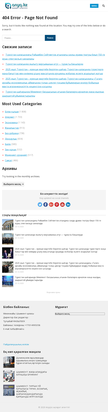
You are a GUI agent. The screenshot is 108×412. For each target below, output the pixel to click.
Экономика (11, 122)
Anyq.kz (49, 407)
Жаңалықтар (12, 127)
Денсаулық (11, 138)
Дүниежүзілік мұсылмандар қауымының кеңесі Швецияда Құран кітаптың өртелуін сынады (33, 360)
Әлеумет (9, 117)
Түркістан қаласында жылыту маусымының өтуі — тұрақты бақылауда (44, 64)
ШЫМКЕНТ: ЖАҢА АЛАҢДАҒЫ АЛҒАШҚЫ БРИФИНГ (31, 373)
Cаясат (8, 160)
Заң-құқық (10, 149)
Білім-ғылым (12, 111)
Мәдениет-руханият (16, 155)
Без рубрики (12, 133)
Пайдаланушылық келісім (16, 344)
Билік (8, 144)
